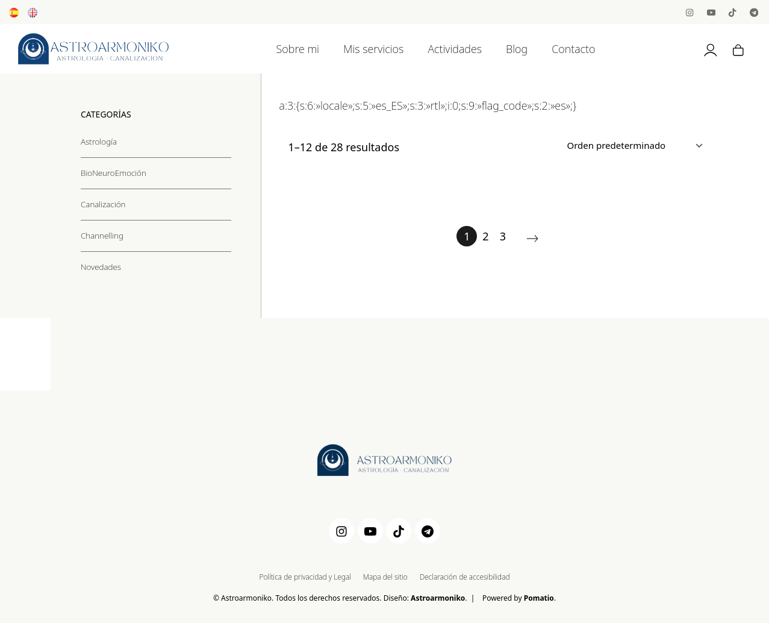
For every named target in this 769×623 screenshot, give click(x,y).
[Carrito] (738, 48)
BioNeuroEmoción (113, 172)
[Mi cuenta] (710, 48)
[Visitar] (690, 11)
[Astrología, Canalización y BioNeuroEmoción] (93, 48)
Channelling (102, 235)
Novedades (101, 266)
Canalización (103, 203)
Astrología (99, 141)
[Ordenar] (632, 145)
